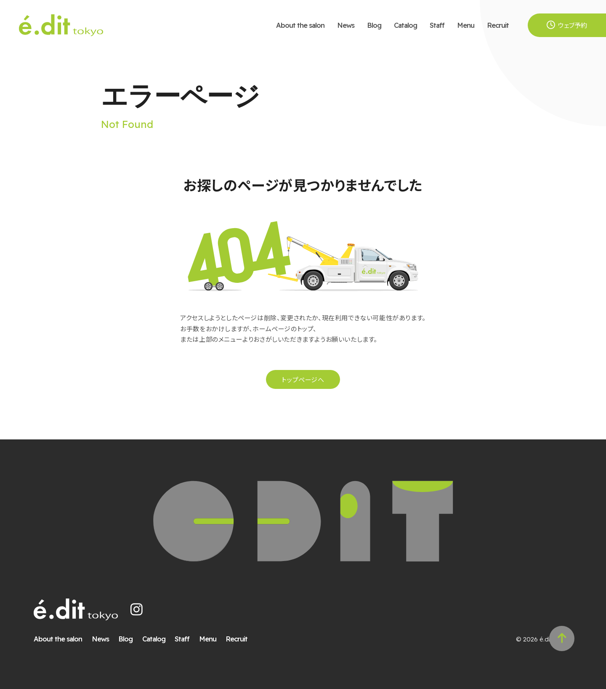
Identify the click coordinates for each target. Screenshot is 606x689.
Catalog (405, 25)
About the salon (300, 25)
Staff (437, 25)
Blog (374, 25)
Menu (465, 25)
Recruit (498, 25)
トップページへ (303, 379)
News (345, 25)
